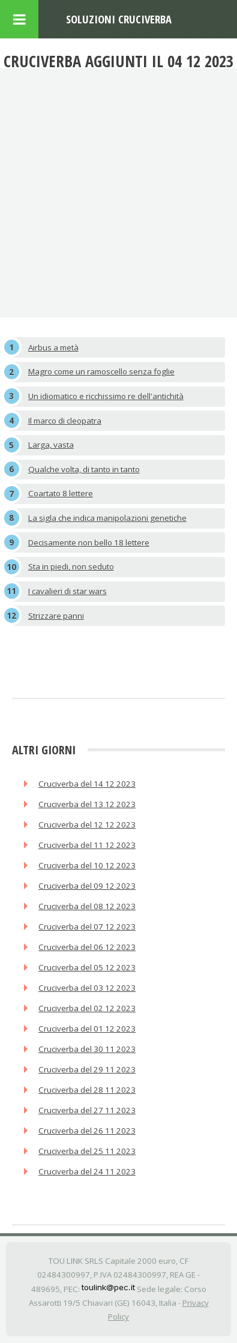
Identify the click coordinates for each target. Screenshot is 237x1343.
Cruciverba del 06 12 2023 (87, 947)
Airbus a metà (53, 347)
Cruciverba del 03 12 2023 (87, 987)
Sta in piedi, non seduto (71, 566)
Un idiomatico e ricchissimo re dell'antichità (106, 396)
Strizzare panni (56, 615)
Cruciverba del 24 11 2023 (87, 1171)
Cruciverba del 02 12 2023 (87, 1008)
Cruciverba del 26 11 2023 (87, 1130)
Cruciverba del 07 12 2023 (87, 926)
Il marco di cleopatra (64, 420)
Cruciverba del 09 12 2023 (87, 885)
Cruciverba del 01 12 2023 (87, 1028)
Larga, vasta (51, 444)
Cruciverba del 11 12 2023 (87, 845)
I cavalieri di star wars (67, 591)
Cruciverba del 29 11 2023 (87, 1069)
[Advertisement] (118, 192)
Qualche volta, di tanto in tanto (84, 469)
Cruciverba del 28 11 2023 (87, 1089)
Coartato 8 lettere (60, 493)
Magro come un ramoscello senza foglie (101, 371)
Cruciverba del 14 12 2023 (87, 783)
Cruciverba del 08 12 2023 (87, 906)
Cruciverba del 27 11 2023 (87, 1110)
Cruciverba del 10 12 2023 (87, 865)
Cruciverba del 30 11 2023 (87, 1049)
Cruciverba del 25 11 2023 (87, 1151)
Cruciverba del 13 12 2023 (87, 804)
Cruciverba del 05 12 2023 (87, 967)
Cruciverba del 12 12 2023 (87, 824)
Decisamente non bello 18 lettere (88, 542)
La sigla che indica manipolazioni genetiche (107, 517)
